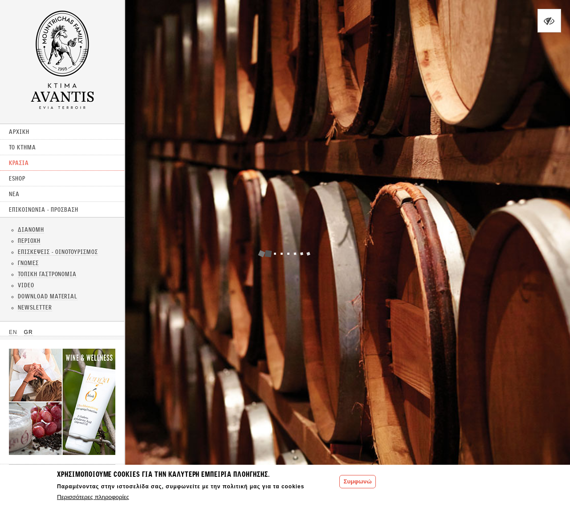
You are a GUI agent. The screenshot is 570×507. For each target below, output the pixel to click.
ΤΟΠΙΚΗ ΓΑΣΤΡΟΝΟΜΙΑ (47, 274)
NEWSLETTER (35, 307)
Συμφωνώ (357, 481)
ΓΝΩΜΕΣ (28, 262)
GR (28, 332)
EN (13, 332)
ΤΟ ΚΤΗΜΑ (22, 147)
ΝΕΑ (14, 193)
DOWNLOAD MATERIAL (47, 296)
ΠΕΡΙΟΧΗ (29, 240)
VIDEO (26, 285)
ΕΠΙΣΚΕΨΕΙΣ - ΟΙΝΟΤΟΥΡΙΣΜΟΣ (58, 251)
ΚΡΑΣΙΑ (19, 162)
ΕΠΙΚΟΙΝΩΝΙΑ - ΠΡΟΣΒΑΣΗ (43, 209)
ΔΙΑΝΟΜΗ (31, 229)
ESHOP (17, 178)
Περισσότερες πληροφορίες (93, 497)
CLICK (62, 402)
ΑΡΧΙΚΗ (19, 131)
